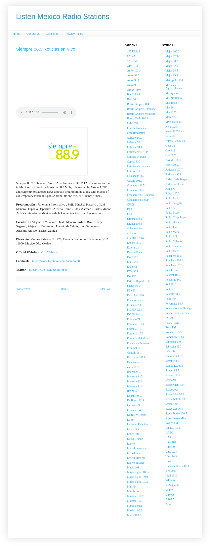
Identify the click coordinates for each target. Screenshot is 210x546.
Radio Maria (172, 231)
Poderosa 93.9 (173, 174)
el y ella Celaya (136, 237)
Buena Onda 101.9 (137, 118)
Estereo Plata (134, 252)
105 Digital (133, 51)
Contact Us (33, 33)
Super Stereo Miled (176, 418)
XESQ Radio (172, 485)
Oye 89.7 (170, 155)
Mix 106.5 (171, 102)
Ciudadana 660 (135, 175)
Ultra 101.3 (171, 442)
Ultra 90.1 (171, 446)
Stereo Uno (171, 403)
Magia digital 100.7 (138, 472)
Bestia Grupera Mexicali (141, 113)
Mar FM (132, 486)
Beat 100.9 (133, 99)
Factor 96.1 (133, 285)
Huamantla (133, 362)
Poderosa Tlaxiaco (175, 184)
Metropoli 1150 (174, 80)
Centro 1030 (134, 171)
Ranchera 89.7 (173, 265)
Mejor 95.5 (171, 70)
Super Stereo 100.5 (176, 413)
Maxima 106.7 (135, 500)
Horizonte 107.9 (136, 357)
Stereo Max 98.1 (174, 394)
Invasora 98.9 (134, 381)
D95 (129, 209)
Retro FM (170, 298)
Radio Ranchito (174, 246)
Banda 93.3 (133, 94)
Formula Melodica (137, 338)
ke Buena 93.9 (135, 405)
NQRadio (170, 136)
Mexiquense (172, 93)
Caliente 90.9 (134, 137)
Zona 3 (169, 504)
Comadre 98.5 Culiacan (140, 194)
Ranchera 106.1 (174, 260)
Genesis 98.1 (134, 352)
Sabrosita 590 (173, 341)
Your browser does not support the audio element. (46, 112)
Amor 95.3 (133, 85)
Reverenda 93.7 (174, 303)
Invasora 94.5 (134, 376)
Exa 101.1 (133, 257)
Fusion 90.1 (133, 348)
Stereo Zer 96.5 (174, 408)
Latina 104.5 (134, 434)
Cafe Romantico (136, 132)
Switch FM (171, 422)
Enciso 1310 (134, 242)
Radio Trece (172, 251)
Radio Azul (171, 198)
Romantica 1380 (174, 336)
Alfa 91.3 (132, 65)
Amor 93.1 (133, 80)
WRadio (170, 480)
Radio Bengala (173, 203)
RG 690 (169, 317)
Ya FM (169, 490)
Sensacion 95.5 (173, 356)
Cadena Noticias (136, 128)
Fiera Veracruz (135, 300)
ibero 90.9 (133, 367)
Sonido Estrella (174, 365)
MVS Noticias (173, 121)
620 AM (131, 56)
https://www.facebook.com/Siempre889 (56, 261)
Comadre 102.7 (135, 190)
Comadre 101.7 (135, 185)
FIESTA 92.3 (134, 309)
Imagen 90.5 (134, 371)
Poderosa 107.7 (174, 169)
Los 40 (131, 443)
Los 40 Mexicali (136, 457)
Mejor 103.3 (172, 51)
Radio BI (170, 208)
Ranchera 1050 (173, 255)
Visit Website (49, 252)
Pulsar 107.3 (172, 193)
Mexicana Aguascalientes (173, 87)
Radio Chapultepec (176, 217)
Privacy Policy (74, 33)
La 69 (130, 419)
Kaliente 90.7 (134, 395)
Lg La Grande (135, 438)
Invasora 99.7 (134, 386)
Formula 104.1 (135, 328)
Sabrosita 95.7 (173, 346)
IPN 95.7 (132, 391)
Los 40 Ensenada (136, 448)
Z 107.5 (169, 499)
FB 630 (131, 290)
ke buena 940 (134, 410)
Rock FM (170, 327)
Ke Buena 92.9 (135, 400)
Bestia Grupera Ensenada (141, 108)
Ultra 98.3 (171, 456)
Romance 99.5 (173, 332)
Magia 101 (133, 467)
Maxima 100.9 (135, 496)
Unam (168, 461)
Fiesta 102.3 (134, 305)
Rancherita (171, 270)
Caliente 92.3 (134, 142)
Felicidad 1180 (135, 295)
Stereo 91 (170, 379)
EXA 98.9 (132, 271)
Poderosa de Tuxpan (176, 179)
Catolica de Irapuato (138, 166)
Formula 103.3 (135, 324)
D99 (129, 214)
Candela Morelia (136, 156)
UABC (169, 432)
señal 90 (170, 351)
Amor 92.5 (133, 75)
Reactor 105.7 (173, 274)
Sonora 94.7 (172, 370)
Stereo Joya (171, 389)
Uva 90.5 (170, 470)
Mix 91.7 (170, 112)
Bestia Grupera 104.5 (139, 104)
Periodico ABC (173, 160)
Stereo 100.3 (172, 375)
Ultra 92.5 (171, 451)
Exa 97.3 (132, 266)
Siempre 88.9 (172, 360)
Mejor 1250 (172, 56)
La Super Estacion (137, 424)
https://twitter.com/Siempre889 (48, 269)
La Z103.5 (133, 429)
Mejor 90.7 (171, 61)
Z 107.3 (169, 494)
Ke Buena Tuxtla (136, 414)
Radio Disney (173, 222)
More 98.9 (171, 117)
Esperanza (133, 247)
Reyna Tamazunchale (177, 313)
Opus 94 (170, 145)
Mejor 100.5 (134, 515)
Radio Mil (171, 236)
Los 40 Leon (134, 453)
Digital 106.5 (134, 223)
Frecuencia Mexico (138, 343)
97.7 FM (132, 61)
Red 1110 (170, 284)
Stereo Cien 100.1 (175, 384)
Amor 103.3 (134, 70)
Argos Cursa (134, 89)
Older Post (105, 288)
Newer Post (23, 288)
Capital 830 (133, 161)
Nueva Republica (175, 140)
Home (16, 33)
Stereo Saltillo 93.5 (176, 399)
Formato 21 (133, 319)
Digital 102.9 (134, 218)
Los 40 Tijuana (135, 462)
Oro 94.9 (170, 150)
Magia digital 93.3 (137, 481)
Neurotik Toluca (174, 131)
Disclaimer (52, 33)
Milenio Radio (173, 97)
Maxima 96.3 (134, 510)
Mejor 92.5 (171, 65)
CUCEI (131, 204)
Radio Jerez (172, 227)
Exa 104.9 (133, 261)
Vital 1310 (171, 475)
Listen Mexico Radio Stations (62, 16)
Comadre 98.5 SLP (138, 199)
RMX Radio (172, 322)
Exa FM (131, 276)
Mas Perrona (134, 491)
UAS (168, 437)
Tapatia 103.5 (173, 427)
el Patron (132, 233)
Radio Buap (172, 212)
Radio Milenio (173, 241)
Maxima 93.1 (134, 505)
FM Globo (133, 314)
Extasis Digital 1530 (138, 281)
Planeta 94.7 (172, 164)
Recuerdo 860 (173, 279)
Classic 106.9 (134, 180)
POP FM (170, 188)
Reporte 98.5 (172, 293)
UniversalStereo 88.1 (177, 466)
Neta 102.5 (171, 126)
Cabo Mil (132, 123)
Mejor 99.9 (171, 75)
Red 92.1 (170, 289)
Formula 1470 (135, 333)
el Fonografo (134, 228)
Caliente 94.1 (134, 147)
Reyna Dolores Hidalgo (178, 308)
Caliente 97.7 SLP (137, 151)
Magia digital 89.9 (137, 477)
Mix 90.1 (170, 107)
